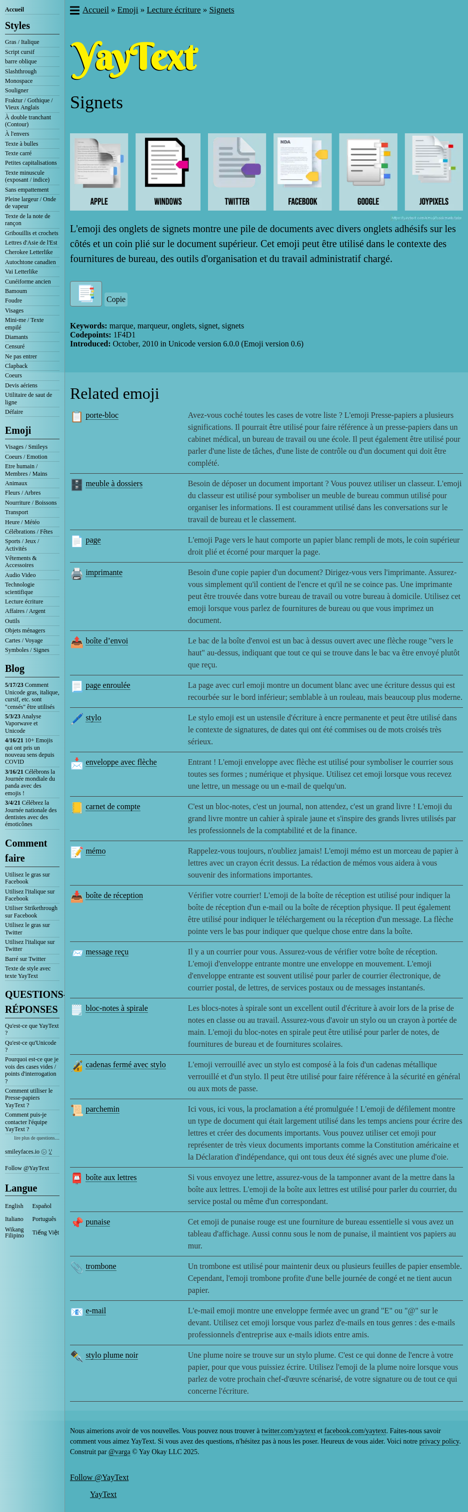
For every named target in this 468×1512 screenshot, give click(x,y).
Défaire (14, 411)
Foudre (13, 300)
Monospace (18, 80)
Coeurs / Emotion (26, 456)
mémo (96, 851)
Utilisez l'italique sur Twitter (29, 945)
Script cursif (19, 51)
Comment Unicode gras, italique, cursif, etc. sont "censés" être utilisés (32, 695)
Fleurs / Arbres (22, 492)
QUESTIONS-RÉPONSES (32, 1002)
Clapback (16, 365)
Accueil (14, 9)
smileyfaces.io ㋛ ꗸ (28, 1151)
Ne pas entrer (21, 356)
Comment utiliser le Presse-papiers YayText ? (28, 1098)
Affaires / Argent (25, 610)
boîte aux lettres (111, 1177)
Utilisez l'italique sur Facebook (29, 895)
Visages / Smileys (26, 446)
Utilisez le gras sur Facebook (27, 878)
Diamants (16, 336)
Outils (12, 620)
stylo (93, 717)
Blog (14, 668)
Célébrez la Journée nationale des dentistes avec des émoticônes (30, 813)
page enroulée (108, 685)
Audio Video (20, 575)
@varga (119, 1452)
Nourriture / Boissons (30, 502)
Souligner (16, 90)
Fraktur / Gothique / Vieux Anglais (29, 104)
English (14, 1206)
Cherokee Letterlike (29, 252)
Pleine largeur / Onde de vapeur (30, 203)
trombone (101, 1266)
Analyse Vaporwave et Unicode (23, 723)
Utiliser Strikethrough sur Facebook (31, 911)
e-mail (96, 1310)
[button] (74, 11)
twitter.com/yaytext (289, 1431)
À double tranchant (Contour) (28, 121)
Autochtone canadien (30, 262)
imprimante (104, 572)
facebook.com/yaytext (355, 1431)
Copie (116, 299)
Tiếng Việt (46, 1232)
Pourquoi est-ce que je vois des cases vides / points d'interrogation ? (31, 1070)
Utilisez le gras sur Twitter (27, 928)
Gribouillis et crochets (31, 233)
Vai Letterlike (21, 271)
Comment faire (26, 851)
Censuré (14, 346)
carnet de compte (113, 806)
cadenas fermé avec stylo (126, 1064)
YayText (103, 1494)
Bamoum (16, 291)
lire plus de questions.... (37, 1138)
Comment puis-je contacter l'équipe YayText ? (26, 1122)
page (93, 540)
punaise (98, 1221)
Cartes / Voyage (24, 640)
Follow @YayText (27, 1168)
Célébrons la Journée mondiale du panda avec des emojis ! (30, 782)
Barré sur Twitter (25, 958)
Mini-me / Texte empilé (24, 323)
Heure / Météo (22, 522)
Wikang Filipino (14, 1232)
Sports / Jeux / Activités (22, 545)
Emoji (18, 430)
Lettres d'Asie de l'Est (31, 242)
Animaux (16, 483)
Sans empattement (27, 189)
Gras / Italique (22, 41)
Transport (16, 512)
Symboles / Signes (27, 649)
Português (44, 1218)
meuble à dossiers (114, 483)
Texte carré (18, 153)
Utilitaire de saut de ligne (28, 398)
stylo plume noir (112, 1355)
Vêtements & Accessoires (21, 562)
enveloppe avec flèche (121, 762)
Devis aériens (21, 385)
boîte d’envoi (107, 640)
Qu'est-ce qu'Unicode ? (30, 1046)
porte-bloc (102, 415)
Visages (14, 310)
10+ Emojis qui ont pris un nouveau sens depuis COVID (29, 751)
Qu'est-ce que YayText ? (32, 1029)
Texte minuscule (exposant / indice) (27, 176)
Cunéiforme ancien (28, 281)
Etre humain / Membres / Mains (26, 470)
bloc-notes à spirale (117, 1008)
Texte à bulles (21, 143)
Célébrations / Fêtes (28, 531)
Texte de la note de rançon (27, 220)
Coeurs (13, 375)
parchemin (103, 1109)
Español (42, 1206)
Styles (17, 25)
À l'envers (17, 133)
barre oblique (21, 61)
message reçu (107, 951)
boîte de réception (114, 895)
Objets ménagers (25, 630)
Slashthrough (20, 71)
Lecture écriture (24, 601)
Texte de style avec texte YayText (27, 972)
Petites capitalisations (31, 162)
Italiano (14, 1218)
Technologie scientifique (19, 588)
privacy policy (440, 1441)
